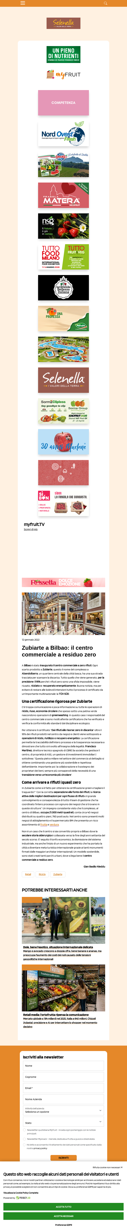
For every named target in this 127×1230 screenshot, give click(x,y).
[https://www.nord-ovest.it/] (63, 136)
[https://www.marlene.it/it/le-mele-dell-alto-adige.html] (63, 444)
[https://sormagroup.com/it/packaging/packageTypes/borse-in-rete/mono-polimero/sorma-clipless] (63, 413)
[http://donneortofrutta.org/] (63, 105)
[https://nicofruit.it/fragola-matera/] (63, 198)
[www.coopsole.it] (63, 506)
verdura (54, 824)
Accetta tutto (63, 1206)
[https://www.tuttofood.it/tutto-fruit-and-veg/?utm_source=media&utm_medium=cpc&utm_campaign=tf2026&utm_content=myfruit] (63, 259)
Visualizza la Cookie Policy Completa (20, 1192)
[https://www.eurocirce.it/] (63, 167)
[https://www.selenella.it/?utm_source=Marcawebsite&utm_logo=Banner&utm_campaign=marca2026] (63, 382)
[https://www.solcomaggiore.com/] (63, 475)
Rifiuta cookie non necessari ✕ (108, 1167)
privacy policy (40, 1148)
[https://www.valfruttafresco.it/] (63, 321)
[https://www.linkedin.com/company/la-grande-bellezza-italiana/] (63, 290)
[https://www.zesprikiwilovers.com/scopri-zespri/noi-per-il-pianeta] (63, 54)
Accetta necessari (63, 1216)
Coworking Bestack (36, 967)
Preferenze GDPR (63, 1225)
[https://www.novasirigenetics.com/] (63, 228)
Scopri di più (31, 529)
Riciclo (42, 874)
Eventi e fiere (31, 900)
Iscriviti (64, 1157)
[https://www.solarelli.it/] (63, 352)
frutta (43, 824)
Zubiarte (57, 874)
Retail (28, 874)
